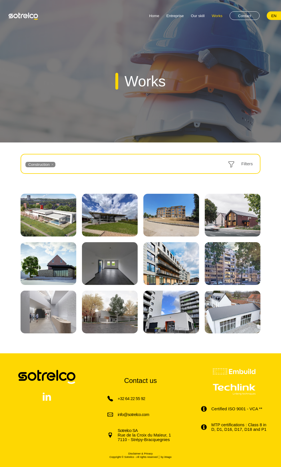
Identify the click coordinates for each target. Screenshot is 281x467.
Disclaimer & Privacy (140, 453)
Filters (247, 164)
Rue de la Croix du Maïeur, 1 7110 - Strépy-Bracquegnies (144, 435)
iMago (167, 457)
